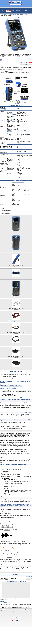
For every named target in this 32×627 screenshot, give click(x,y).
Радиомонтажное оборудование (12, 611)
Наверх (21, 397)
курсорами (24, 130)
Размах (17, 131)
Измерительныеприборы (9, 10)
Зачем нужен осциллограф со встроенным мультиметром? (9, 384)
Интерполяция (9, 120)
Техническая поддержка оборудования (25, 611)
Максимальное (21, 131)
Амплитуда (29, 131)
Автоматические (9, 131)
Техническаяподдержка (25, 10)
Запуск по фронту (19, 134)
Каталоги (2, 611)
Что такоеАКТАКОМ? (1, 10)
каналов (5, 109)
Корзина (18, 6)
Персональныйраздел (2, 12)
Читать (29, 576)
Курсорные (9, 130)
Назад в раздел (2, 601)
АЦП (8, 123)
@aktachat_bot (16, 618)
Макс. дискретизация (10, 111)
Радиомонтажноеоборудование (18, 10)
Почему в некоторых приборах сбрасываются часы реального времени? (11, 386)
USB (17, 172)
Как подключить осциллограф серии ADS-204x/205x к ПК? (9, 388)
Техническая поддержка (24, 609)
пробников (14, 114)
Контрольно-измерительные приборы (13, 610)
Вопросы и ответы (22, 610)
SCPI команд (21, 414)
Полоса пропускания (3, 108)
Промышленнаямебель (13, 10)
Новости (2, 610)
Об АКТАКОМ (3, 609)
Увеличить (16, 266)
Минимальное (26, 131)
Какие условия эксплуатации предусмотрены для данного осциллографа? (11, 385)
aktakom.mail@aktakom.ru (16, 617)
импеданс (11, 113)
